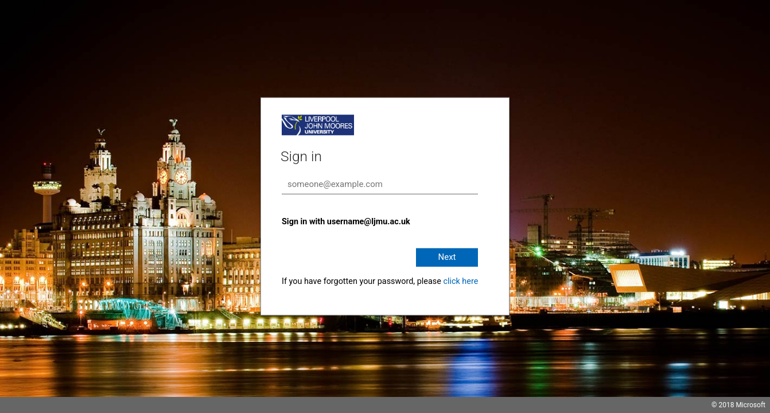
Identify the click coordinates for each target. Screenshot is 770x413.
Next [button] (447, 257)
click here (460, 281)
